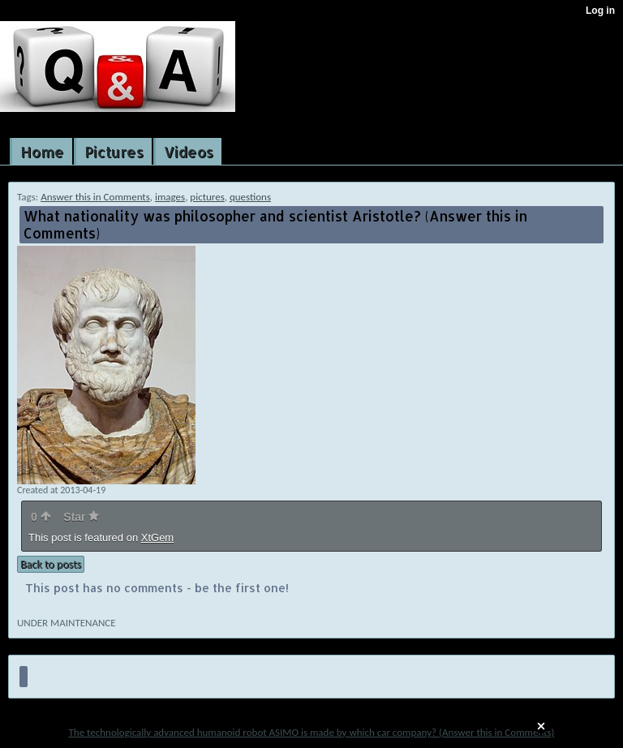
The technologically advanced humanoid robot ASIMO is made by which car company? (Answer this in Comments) (312, 732)
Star (81, 516)
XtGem (157, 537)
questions (250, 197)
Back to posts (50, 564)
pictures (207, 197)
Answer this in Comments (95, 197)
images (170, 197)
